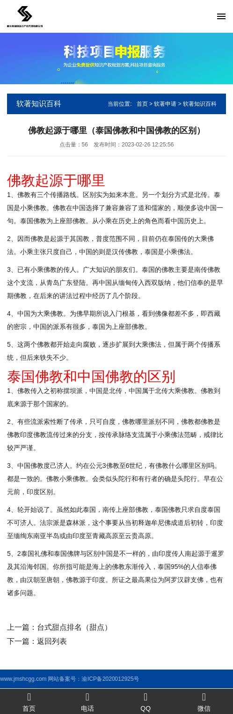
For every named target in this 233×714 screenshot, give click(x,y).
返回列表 (52, 641)
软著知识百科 (200, 104)
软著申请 (165, 104)
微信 (204, 701)
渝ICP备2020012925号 (80, 679)
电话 (87, 701)
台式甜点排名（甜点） (74, 627)
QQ (145, 701)
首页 (142, 104)
